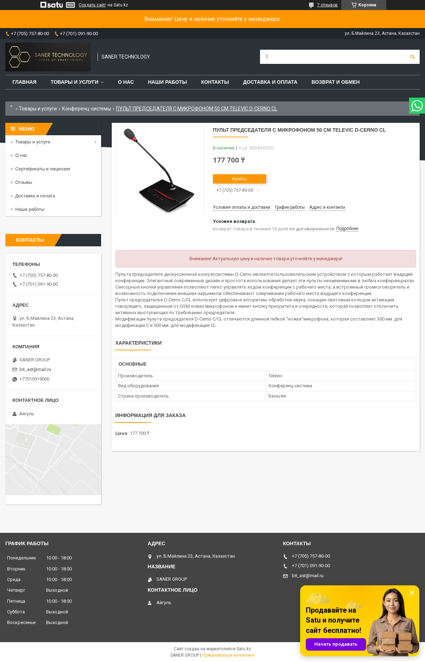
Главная (24, 82)
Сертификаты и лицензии (42, 168)
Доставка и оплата (270, 82)
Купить (239, 178)
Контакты (215, 82)
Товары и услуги (75, 82)
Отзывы (23, 182)
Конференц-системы (86, 108)
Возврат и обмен (335, 82)
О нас (126, 82)
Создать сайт (92, 4)
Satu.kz (244, 648)
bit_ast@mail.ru (35, 369)
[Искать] (412, 57)
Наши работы (167, 82)
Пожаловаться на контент (228, 655)
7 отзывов (327, 4)
